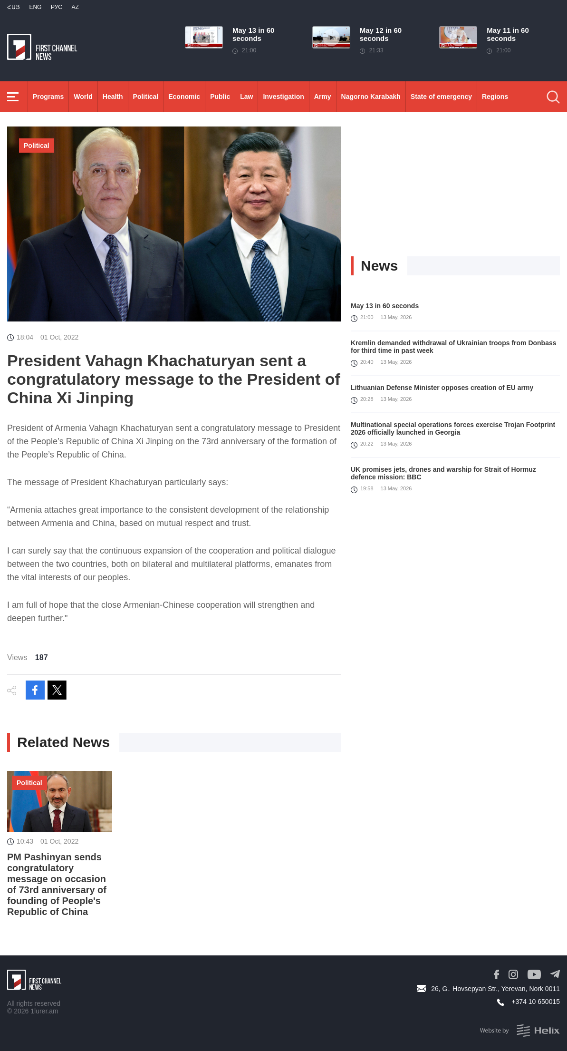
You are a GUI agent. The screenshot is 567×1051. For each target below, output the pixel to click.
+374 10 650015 (535, 1001)
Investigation (283, 96)
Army (322, 96)
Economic (184, 96)
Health (113, 96)
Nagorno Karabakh (371, 96)
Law (246, 96)
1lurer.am (44, 1011)
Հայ (13, 7)
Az (74, 7)
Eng (35, 7)
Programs (48, 96)
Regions (495, 96)
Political (146, 96)
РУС (56, 7)
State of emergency (441, 96)
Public (220, 96)
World (83, 96)
